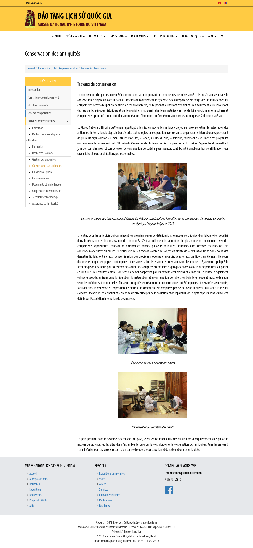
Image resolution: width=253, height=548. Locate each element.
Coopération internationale (46, 191)
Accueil (56, 36)
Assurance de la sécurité (45, 204)
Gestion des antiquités (44, 159)
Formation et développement (43, 97)
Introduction (34, 90)
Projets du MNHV (165, 36)
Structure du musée (38, 105)
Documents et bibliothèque (46, 184)
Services (103, 489)
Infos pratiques (192, 36)
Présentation (75, 36)
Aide (212, 36)
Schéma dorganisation (39, 113)
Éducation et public (42, 172)
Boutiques (104, 506)
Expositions (118, 36)
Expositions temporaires (112, 473)
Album (102, 484)
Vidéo (102, 479)
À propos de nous (38, 479)
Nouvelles (97, 36)
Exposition (37, 128)
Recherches (139, 36)
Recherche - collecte (43, 153)
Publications (105, 500)
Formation (37, 147)
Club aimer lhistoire (109, 495)
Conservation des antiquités (94, 68)
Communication (40, 178)
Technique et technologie (45, 197)
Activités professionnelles (66, 68)
